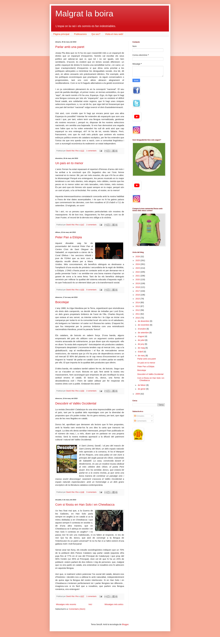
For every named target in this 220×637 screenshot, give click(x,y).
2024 (138, 264)
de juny (141, 344)
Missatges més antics (114, 604)
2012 (138, 310)
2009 (138, 394)
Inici (90, 604)
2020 (138, 279)
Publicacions (80, 34)
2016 (138, 295)
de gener (142, 389)
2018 (138, 287)
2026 (138, 256)
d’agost (141, 336)
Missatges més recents (66, 604)
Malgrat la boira (84, 13)
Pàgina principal (61, 34)
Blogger (125, 624)
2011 (138, 314)
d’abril (141, 352)
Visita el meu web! (114, 34)
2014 (138, 302)
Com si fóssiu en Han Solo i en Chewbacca (84, 504)
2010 (138, 318)
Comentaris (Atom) (77, 609)
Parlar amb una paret (69, 47)
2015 (138, 299)
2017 (138, 291)
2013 (138, 306)
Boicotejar (62, 302)
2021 (138, 276)
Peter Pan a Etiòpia (68, 237)
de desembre (144, 321)
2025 (138, 260)
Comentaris (140, 421)
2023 (138, 268)
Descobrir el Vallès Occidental (75, 403)
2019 (138, 283)
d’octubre (142, 329)
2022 (138, 272)
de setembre (143, 332)
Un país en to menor (69, 163)
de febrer (142, 385)
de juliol (141, 340)
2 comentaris (91, 225)
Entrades (139, 416)
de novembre (144, 325)
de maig (141, 348)
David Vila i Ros (72, 151)
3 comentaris (91, 492)
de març (141, 355)
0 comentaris (91, 290)
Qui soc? (95, 34)
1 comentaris (91, 151)
